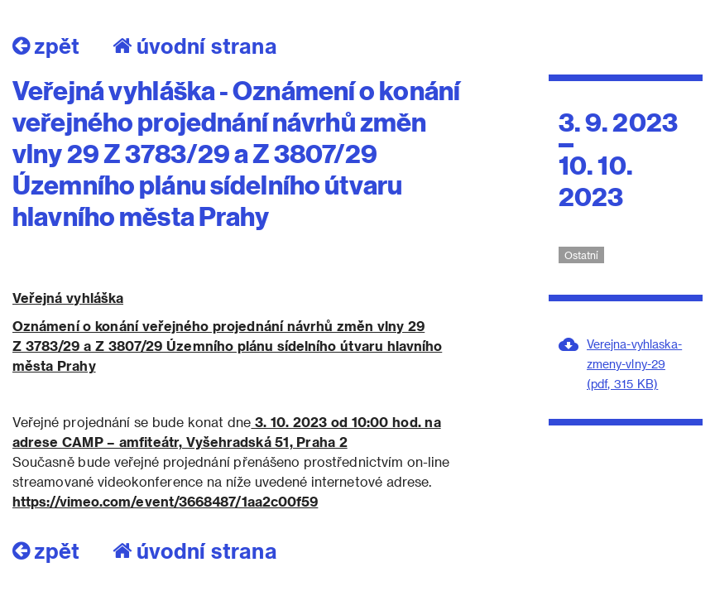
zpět (45, 45)
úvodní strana (195, 45)
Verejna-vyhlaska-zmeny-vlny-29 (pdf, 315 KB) (634, 364)
